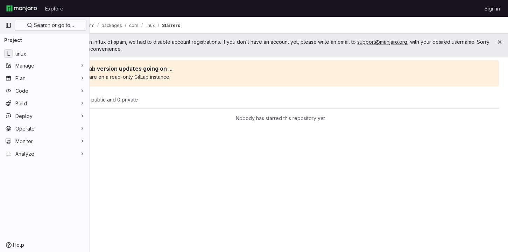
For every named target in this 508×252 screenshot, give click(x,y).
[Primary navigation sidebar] (8, 25)
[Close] (499, 42)
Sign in (492, 9)
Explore (54, 9)
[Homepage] (22, 8)
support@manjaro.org (419, 42)
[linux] (44, 53)
